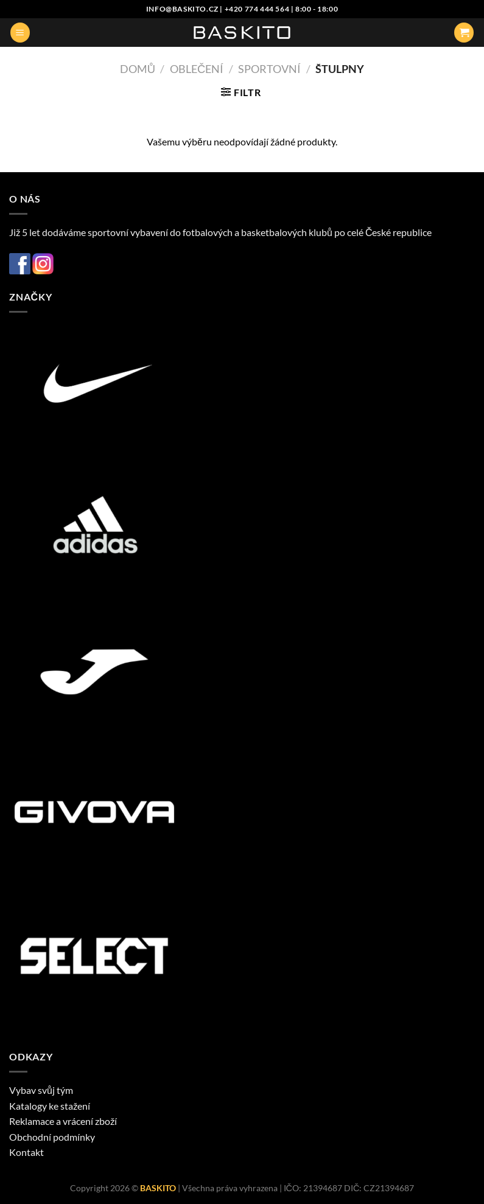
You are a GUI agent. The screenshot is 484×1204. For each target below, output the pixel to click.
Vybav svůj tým (41, 1090)
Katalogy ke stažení (49, 1106)
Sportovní (269, 68)
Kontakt (26, 1152)
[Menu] (20, 33)
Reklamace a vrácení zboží (63, 1121)
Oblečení (196, 68)
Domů (137, 68)
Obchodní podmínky (52, 1137)
